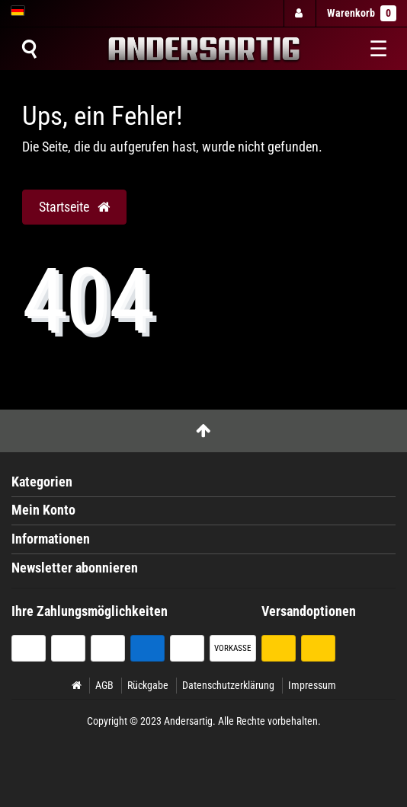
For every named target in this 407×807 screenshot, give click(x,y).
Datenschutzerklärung (228, 685)
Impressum (312, 685)
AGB (104, 685)
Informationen (50, 539)
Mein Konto (43, 510)
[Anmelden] (298, 13)
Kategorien (41, 482)
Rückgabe (147, 685)
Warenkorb (361, 13)
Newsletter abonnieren (74, 568)
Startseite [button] (74, 207)
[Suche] (29, 49)
